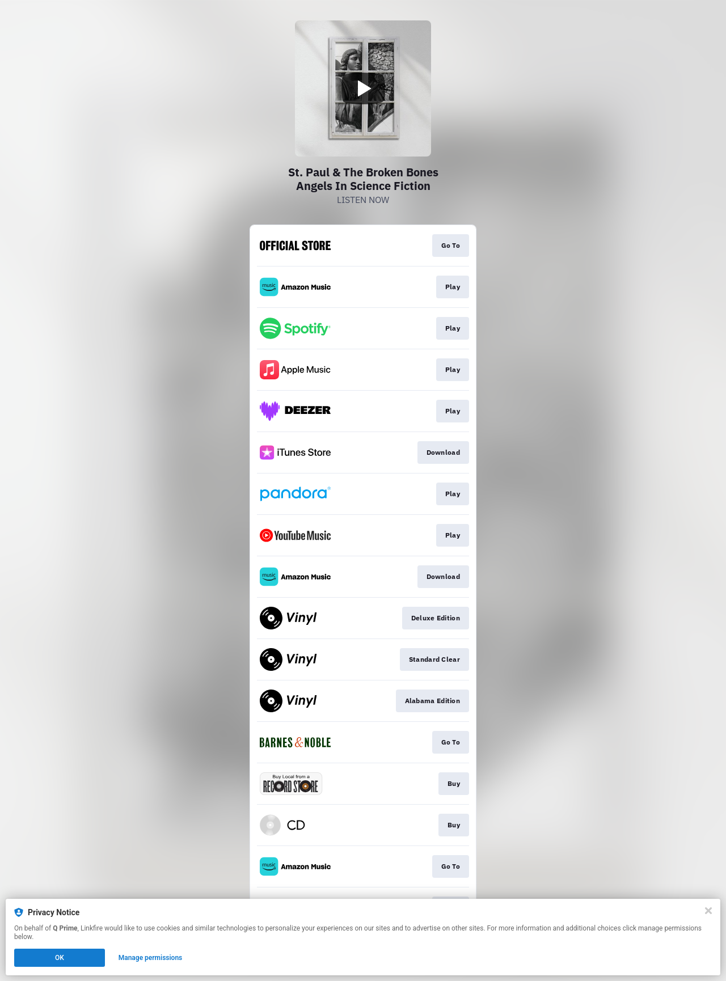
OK (59, 958)
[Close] (708, 911)
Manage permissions (151, 958)
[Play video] (363, 88)
